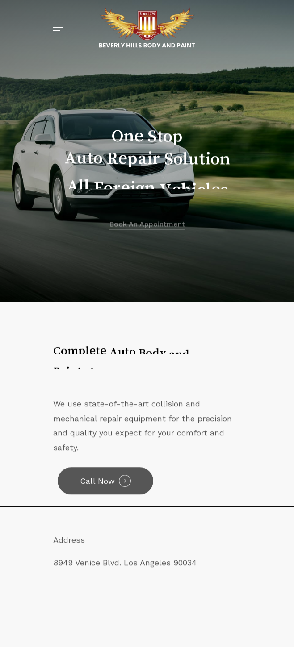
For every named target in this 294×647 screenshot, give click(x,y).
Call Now (97, 486)
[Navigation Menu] (58, 27)
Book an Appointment (147, 233)
